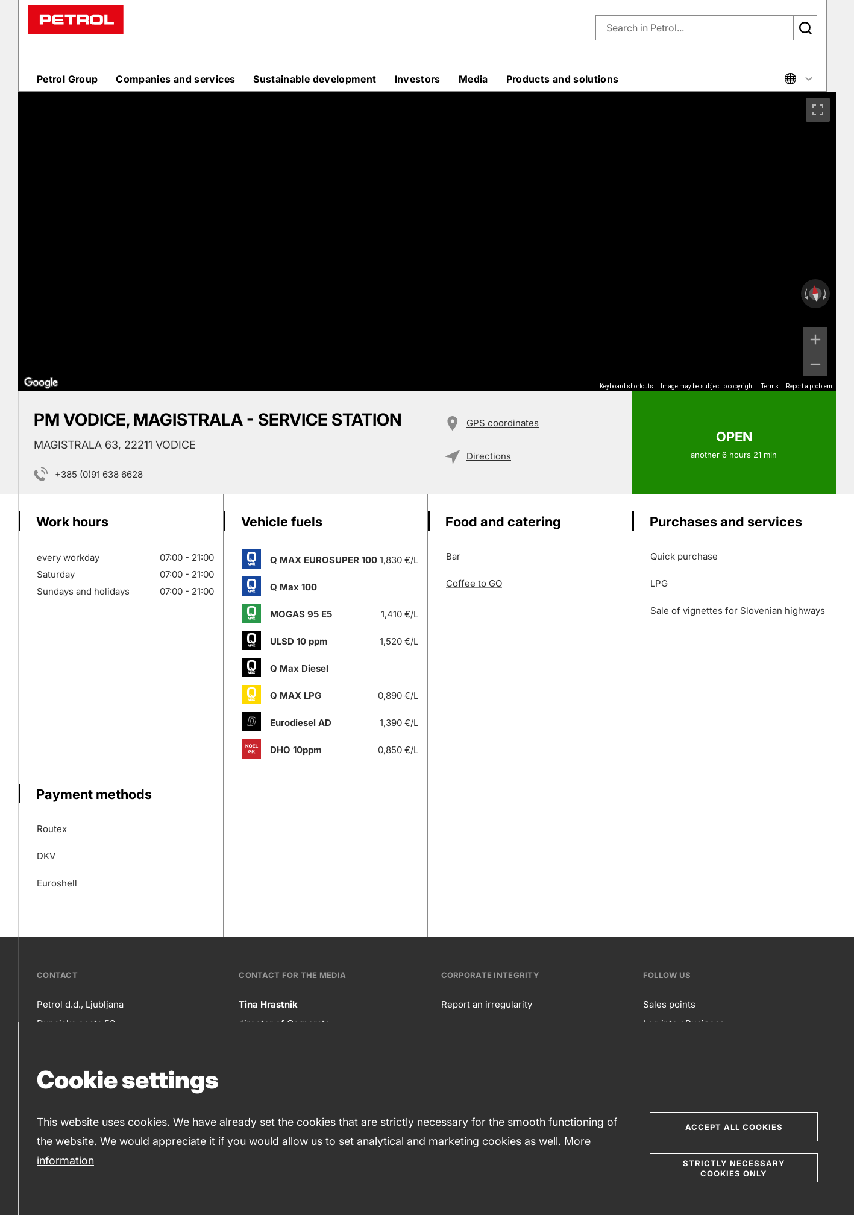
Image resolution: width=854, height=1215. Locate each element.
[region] (427, 241)
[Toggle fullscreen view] (818, 110)
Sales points (669, 1004)
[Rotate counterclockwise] (805, 293)
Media (473, 79)
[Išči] (805, 27)
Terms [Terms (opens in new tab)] (770, 386)
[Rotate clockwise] (825, 293)
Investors (418, 79)
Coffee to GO (474, 583)
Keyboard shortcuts (626, 386)
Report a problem (809, 386)
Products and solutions (562, 79)
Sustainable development (314, 79)
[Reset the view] (815, 294)
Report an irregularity (486, 1004)
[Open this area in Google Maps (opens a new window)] (41, 383)
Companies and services (175, 79)
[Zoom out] (815, 364)
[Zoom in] (815, 339)
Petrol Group (67, 79)
